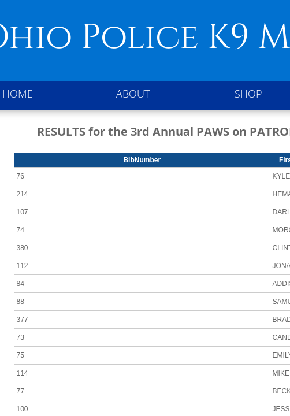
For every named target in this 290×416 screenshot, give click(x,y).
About (133, 94)
